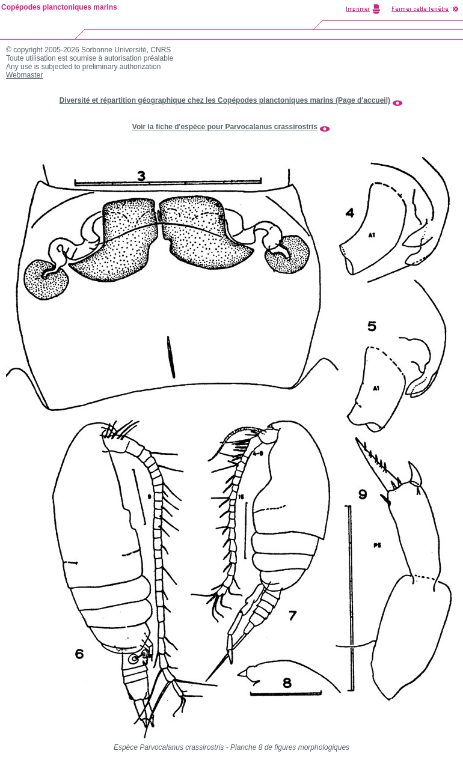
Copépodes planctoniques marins (59, 7)
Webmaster (24, 75)
